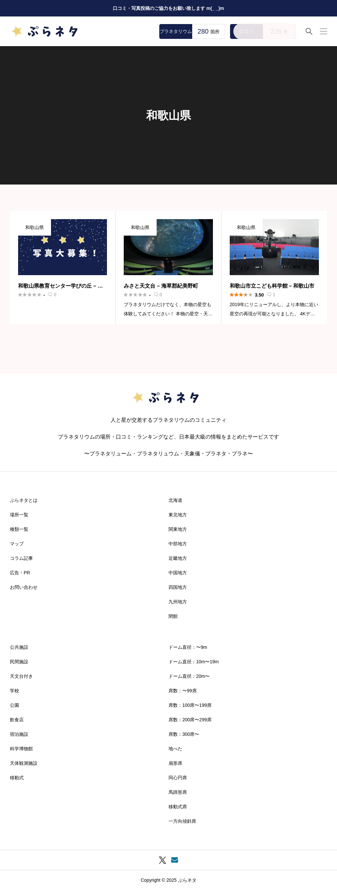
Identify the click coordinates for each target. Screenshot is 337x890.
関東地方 (177, 529)
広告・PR (20, 572)
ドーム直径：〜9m (187, 647)
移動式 (17, 777)
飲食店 (17, 719)
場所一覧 (19, 514)
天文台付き (21, 676)
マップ (17, 543)
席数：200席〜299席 (190, 719)
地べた (175, 748)
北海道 (175, 500)
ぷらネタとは (24, 500)
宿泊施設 (19, 734)
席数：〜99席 (182, 690)
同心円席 (177, 777)
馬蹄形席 (177, 792)
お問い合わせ (24, 587)
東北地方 (177, 514)
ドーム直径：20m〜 (189, 676)
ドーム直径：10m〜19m (193, 661)
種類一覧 (19, 529)
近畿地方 (177, 558)
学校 (14, 690)
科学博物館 (21, 748)
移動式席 (177, 806)
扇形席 (175, 763)
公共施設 (19, 647)
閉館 (173, 616)
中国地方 (177, 572)
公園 (14, 705)
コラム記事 (21, 558)
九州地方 (177, 601)
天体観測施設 (24, 763)
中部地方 (177, 543)
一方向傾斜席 (182, 821)
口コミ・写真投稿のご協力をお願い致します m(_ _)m (168, 8)
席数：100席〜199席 (190, 705)
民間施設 (19, 661)
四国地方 (177, 587)
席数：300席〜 (183, 734)
